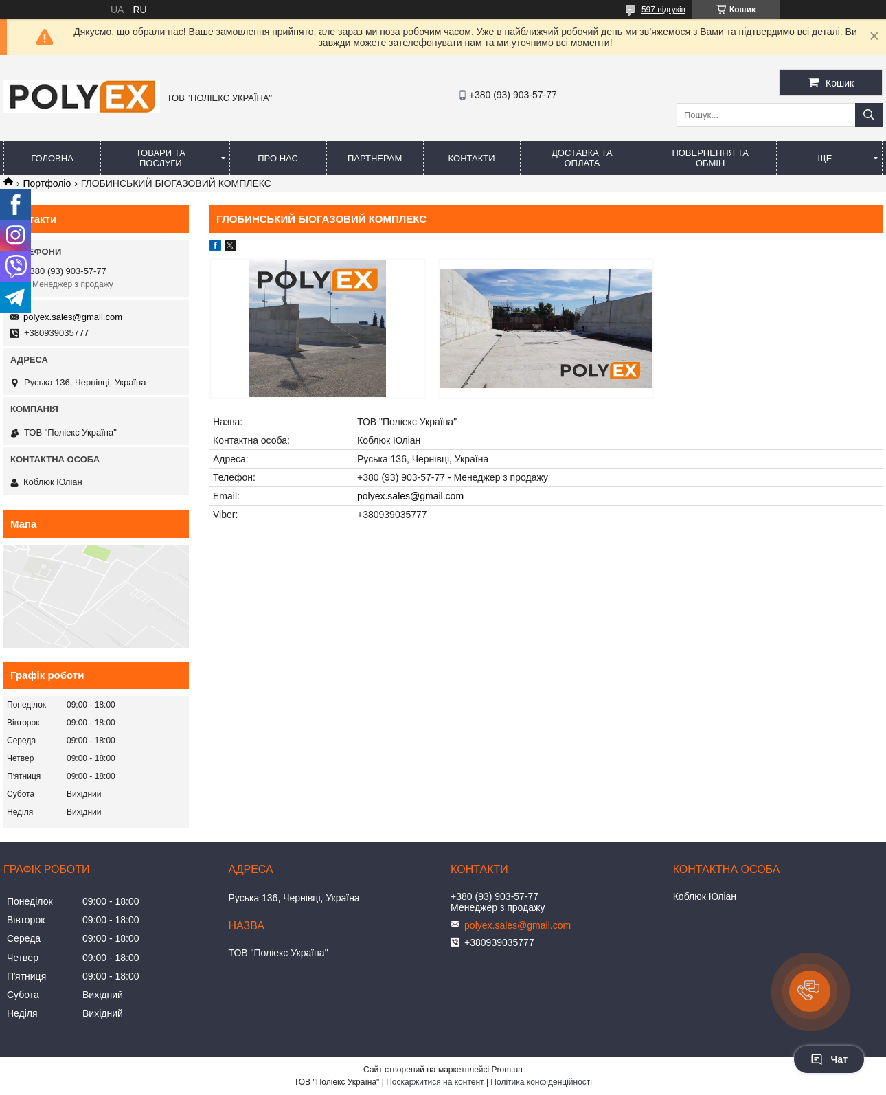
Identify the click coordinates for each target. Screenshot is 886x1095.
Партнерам (375, 158)
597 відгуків (663, 9)
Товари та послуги (160, 158)
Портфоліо (47, 183)
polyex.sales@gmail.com (410, 495)
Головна (52, 158)
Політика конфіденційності (541, 1082)
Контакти (471, 158)
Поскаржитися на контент (435, 1082)
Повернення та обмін (710, 158)
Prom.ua (507, 1069)
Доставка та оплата (582, 158)
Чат (829, 1059)
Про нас (278, 158)
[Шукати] (869, 115)
